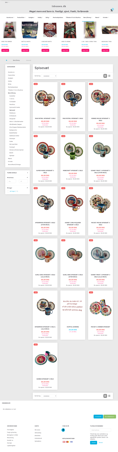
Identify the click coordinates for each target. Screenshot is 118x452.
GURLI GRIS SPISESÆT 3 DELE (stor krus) (73, 276)
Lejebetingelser (11, 445)
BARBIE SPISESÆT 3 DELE (45, 379)
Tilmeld (94, 442)
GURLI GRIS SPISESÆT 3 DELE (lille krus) (45, 276)
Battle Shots (25, 41)
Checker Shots (47, 41)
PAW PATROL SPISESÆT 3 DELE (45, 118)
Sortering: (38, 76)
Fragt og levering (11, 432)
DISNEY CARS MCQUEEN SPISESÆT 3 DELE (73, 223)
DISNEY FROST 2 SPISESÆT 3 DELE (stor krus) (100, 171)
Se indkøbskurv (109, 416)
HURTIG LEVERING (73, 327)
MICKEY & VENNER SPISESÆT (100, 327)
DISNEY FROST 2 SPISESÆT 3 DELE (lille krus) (100, 276)
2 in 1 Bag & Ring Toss (89, 41)
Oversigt (9, 443)
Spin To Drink (66, 41)
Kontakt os (10, 440)
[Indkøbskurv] (111, 10)
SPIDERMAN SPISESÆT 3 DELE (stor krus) (45, 223)
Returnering (10, 437)
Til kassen (98, 416)
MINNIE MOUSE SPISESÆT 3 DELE (100, 119)
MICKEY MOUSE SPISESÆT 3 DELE (100, 223)
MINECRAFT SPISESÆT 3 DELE (73, 170)
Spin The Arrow (6, 41)
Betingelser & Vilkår (12, 435)
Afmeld (101, 442)
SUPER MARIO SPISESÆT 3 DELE (45, 171)
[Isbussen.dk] (59, 6)
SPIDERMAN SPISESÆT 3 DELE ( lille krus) (45, 328)
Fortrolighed (10, 429)
